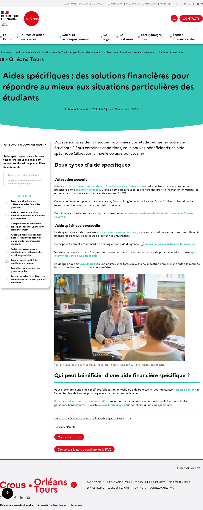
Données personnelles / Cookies (17, 504)
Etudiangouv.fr (119, 482)
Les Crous (139, 482)
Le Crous (7, 36)
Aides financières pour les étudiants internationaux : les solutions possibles (22, 251)
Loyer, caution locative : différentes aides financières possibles (22, 204)
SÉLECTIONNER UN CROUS (76, 4)
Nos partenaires (179, 482)
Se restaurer (126, 36)
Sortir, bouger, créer (151, 36)
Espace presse (95, 487)
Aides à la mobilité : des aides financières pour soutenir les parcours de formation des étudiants (22, 239)
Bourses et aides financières (32, 36)
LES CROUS (97, 4)
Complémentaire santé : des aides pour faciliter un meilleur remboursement (23, 226)
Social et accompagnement (75, 36)
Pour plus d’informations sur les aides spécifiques (89, 418)
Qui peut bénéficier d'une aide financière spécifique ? (24, 182)
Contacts (139, 487)
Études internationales (184, 36)
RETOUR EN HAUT (186, 467)
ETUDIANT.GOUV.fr (114, 4)
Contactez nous (69, 437)
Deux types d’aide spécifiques (24, 174)
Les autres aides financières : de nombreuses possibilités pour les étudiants (24, 279)
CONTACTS (191, 18)
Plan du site (76, 504)
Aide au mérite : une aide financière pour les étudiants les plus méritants (24, 215)
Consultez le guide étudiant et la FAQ (84, 449)
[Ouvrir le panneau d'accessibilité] (7, 493)
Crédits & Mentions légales (52, 504)
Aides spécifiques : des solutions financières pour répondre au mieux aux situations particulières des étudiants (24, 161)
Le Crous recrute (118, 487)
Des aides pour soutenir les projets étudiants (21, 270)
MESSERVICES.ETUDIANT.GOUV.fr (141, 4)
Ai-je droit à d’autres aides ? (48, 52)
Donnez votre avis (161, 487)
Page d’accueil (96, 482)
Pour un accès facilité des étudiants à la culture (20, 261)
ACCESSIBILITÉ (168, 4)
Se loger (107, 36)
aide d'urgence (129, 244)
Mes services (157, 482)
